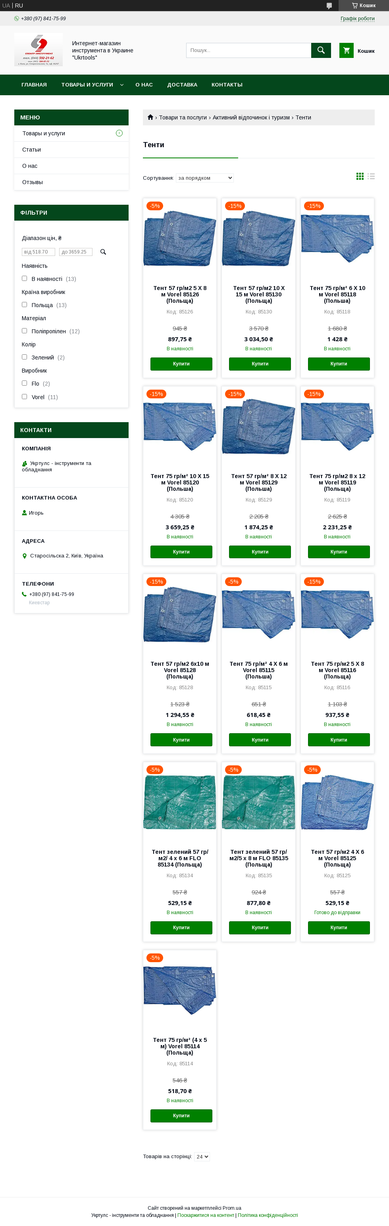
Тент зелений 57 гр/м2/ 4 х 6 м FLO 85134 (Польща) (180, 858)
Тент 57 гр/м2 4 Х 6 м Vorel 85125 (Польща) (337, 858)
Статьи (31, 149)
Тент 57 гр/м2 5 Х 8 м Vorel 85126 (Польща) (179, 294)
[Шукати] (321, 50)
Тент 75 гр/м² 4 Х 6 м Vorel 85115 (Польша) (258, 670)
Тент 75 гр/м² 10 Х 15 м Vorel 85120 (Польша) (179, 482)
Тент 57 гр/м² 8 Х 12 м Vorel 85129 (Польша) (259, 482)
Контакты (227, 85)
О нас (144, 85)
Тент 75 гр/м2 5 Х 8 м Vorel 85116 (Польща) (337, 670)
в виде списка (371, 178)
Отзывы (32, 182)
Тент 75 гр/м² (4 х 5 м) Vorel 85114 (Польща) (180, 1046)
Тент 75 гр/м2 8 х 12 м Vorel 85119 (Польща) (337, 482)
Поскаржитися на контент (205, 1215)
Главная (34, 85)
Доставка (182, 85)
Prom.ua (232, 1208)
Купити (181, 364)
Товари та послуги (183, 117)
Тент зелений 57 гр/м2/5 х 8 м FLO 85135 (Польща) (258, 858)
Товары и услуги (87, 85)
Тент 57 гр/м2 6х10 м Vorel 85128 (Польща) (179, 670)
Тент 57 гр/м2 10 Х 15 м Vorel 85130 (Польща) (259, 294)
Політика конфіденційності (268, 1215)
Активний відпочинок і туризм (251, 117)
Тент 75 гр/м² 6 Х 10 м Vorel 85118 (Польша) (337, 294)
